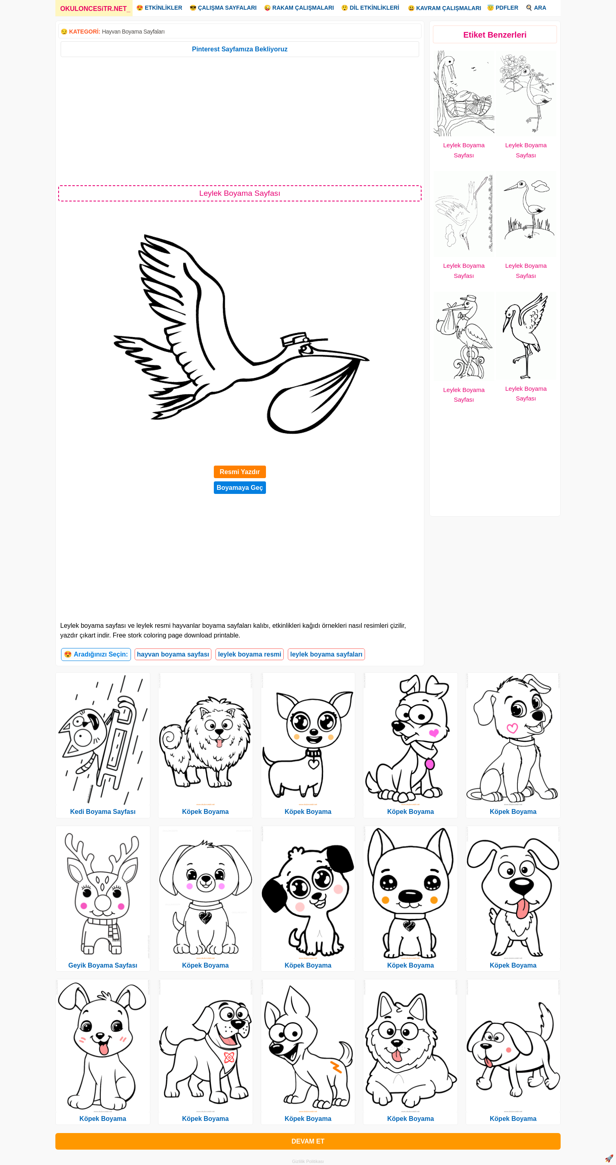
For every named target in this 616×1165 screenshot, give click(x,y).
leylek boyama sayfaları (326, 654)
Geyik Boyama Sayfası (102, 965)
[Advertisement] (240, 120)
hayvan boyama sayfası (173, 654)
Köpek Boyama (103, 1118)
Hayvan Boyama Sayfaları (133, 31)
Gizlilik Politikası (308, 1161)
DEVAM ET (307, 1141)
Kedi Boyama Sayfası (102, 811)
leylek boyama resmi (249, 654)
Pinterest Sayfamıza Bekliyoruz (240, 49)
